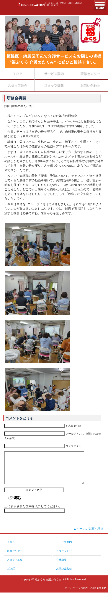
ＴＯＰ (17, 73)
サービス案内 (54, 73)
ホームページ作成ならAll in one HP (85, 594)
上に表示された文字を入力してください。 (33, 512)
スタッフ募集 (54, 85)
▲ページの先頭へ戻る (88, 535)
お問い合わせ (90, 85)
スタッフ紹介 (17, 85)
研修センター (90, 73)
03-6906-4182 (32, 5)
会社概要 (61, 566)
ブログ (11, 574)
